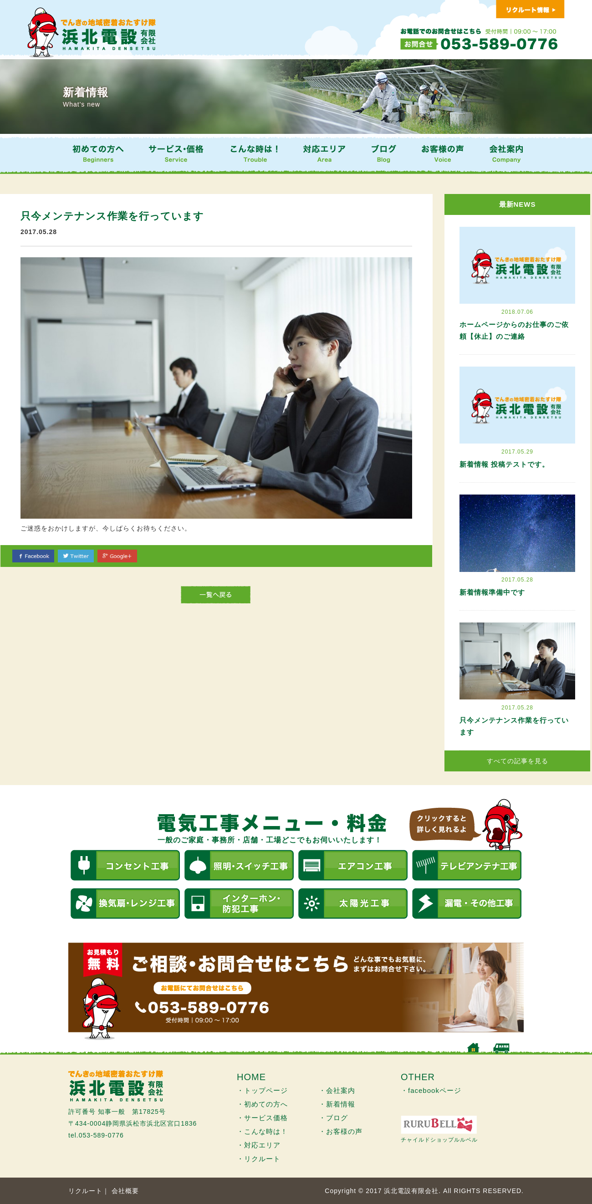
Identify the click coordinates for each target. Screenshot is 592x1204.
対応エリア (262, 1145)
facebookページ (434, 1090)
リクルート (262, 1159)
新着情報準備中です (492, 592)
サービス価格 (266, 1118)
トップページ (266, 1090)
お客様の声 (344, 1131)
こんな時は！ (266, 1131)
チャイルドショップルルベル (439, 1140)
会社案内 (340, 1090)
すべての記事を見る (517, 761)
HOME (251, 1077)
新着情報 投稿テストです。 (504, 464)
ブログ (337, 1118)
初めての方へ (266, 1104)
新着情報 (340, 1104)
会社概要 (125, 1190)
